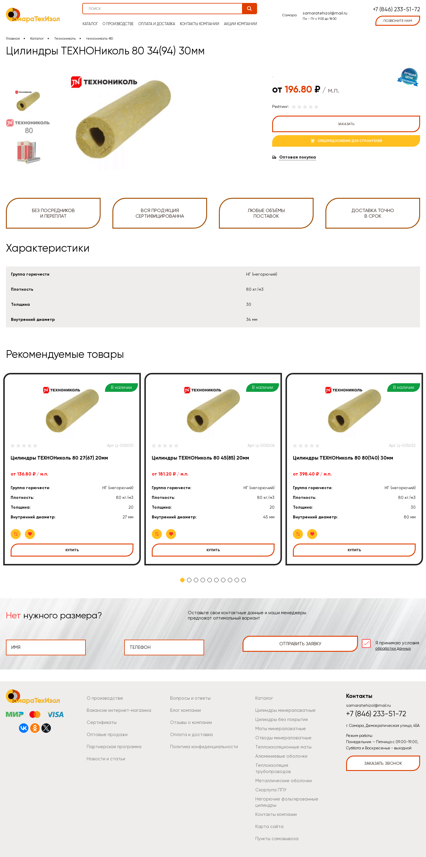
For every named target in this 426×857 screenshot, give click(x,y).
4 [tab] (203, 580)
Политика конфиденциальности (201, 743)
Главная (13, 38)
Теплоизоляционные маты (281, 743)
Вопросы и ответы (188, 694)
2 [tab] (189, 580)
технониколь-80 (99, 38)
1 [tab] (182, 580)
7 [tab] (223, 580)
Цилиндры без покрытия (279, 716)
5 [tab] (209, 580)
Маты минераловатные (278, 725)
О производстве (119, 21)
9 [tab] (237, 580)
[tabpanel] (72, 469)
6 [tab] (216, 580)
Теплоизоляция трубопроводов (286, 761)
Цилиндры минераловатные (283, 706)
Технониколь (65, 38)
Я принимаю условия (380, 643)
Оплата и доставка (157, 21)
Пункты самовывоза (274, 829)
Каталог (91, 21)
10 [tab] (243, 580)
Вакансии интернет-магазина (117, 706)
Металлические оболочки (281, 771)
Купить (72, 550)
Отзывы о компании (189, 719)
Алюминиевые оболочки (279, 752)
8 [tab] (230, 580)
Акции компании (239, 21)
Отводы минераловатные (281, 734)
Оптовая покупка (297, 157)
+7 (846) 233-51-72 (396, 7)
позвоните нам (397, 19)
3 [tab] (196, 580)
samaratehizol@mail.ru (324, 11)
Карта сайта (268, 816)
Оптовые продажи (105, 731)
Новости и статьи (104, 755)
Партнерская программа (112, 743)
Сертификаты (100, 719)
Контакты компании (199, 21)
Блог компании (185, 706)
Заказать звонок (383, 760)
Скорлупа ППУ (269, 780)
